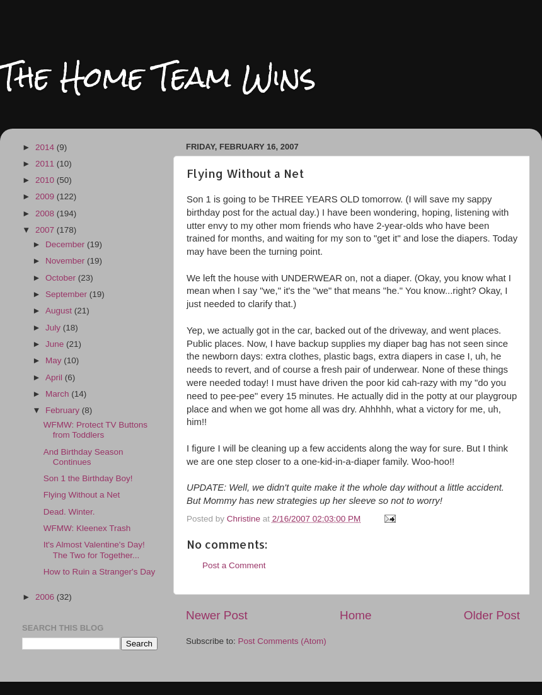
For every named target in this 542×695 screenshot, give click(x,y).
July (54, 327)
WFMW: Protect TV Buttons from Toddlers (95, 430)
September (67, 294)
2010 (46, 180)
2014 (46, 147)
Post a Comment (234, 565)
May (54, 360)
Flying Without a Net (81, 494)
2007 (46, 230)
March (58, 394)
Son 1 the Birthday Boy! (88, 478)
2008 (46, 213)
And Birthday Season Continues (83, 457)
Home (355, 615)
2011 (46, 163)
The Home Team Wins (158, 76)
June (55, 344)
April (55, 377)
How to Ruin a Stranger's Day (99, 571)
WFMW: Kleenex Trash (87, 528)
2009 (46, 196)
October (61, 278)
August (59, 310)
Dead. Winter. (69, 512)
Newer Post (217, 615)
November (66, 261)
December (66, 244)
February (63, 410)
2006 (46, 597)
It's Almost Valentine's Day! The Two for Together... (94, 549)
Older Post (492, 615)
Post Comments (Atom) (282, 641)
